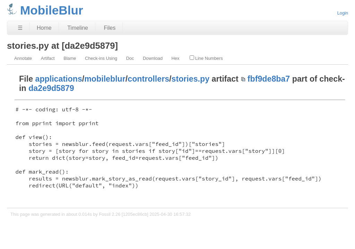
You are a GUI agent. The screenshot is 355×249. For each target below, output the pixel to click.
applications (58, 78)
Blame (69, 58)
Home (44, 28)
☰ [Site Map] (20, 28)
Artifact (48, 58)
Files (109, 28)
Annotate (23, 58)
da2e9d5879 (51, 88)
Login (342, 13)
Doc (130, 58)
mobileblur (104, 78)
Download (153, 58)
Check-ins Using (101, 58)
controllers (148, 78)
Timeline (77, 28)
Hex (176, 58)
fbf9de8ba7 (269, 78)
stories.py (191, 78)
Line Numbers (206, 58)
